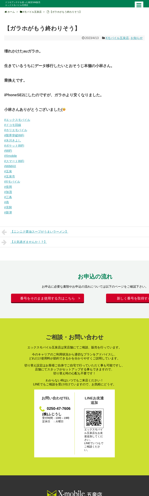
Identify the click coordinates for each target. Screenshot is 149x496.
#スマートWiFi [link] (14, 161)
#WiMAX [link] (10, 166)
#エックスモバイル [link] (17, 119)
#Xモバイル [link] (12, 181)
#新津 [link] (8, 212)
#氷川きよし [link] (12, 140)
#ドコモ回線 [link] (12, 125)
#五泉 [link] (8, 171)
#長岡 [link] (8, 187)
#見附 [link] (8, 207)
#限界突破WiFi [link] (14, 135)
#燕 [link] (6, 202)
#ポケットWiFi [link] (14, 145)
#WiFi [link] (8, 150)
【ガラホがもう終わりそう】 (66, 11)
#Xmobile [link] (10, 155)
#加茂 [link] (8, 192)
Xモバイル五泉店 (117, 38)
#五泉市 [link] (9, 176)
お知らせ (137, 38)
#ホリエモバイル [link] (15, 130)
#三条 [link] (8, 197)
